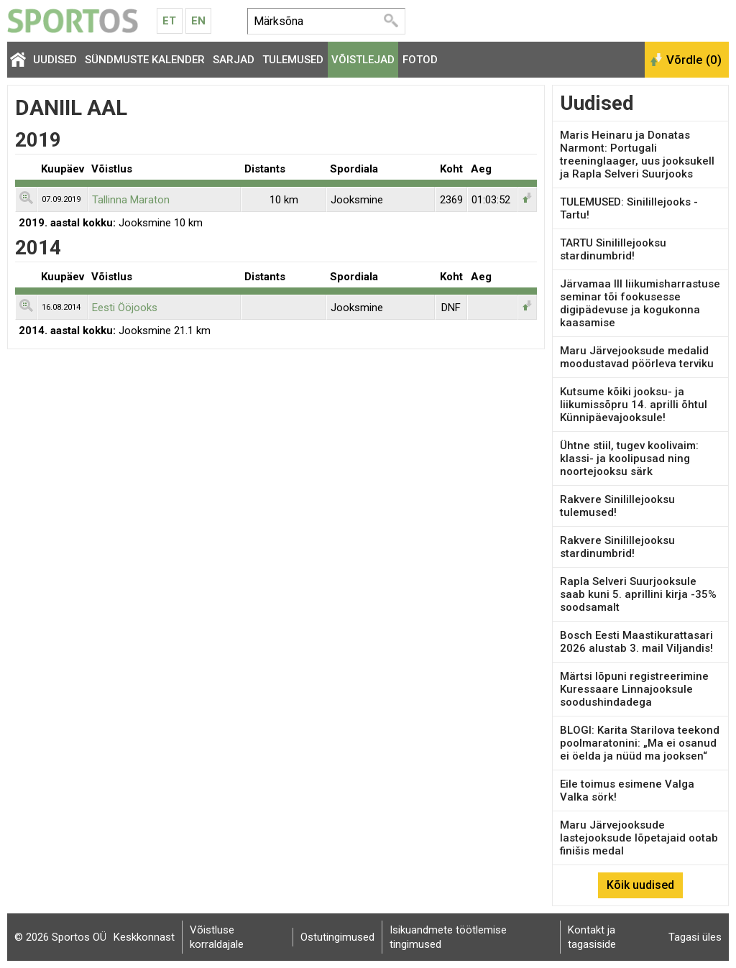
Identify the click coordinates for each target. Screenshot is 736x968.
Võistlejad (363, 59)
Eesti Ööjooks (124, 307)
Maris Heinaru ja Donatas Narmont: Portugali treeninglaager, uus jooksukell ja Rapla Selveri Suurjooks (637, 154)
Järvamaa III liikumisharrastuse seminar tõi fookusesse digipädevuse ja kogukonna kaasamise (640, 303)
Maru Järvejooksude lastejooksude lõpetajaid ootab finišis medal (639, 838)
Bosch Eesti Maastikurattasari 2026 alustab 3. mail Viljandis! (636, 642)
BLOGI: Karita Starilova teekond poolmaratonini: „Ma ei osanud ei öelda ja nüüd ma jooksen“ (639, 743)
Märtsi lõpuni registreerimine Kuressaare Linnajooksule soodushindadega (634, 689)
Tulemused (292, 59)
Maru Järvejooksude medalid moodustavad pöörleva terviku (637, 357)
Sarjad (233, 59)
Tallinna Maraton (131, 199)
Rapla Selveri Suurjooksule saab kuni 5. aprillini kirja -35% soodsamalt (638, 594)
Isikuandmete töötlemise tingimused (448, 937)
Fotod (420, 59)
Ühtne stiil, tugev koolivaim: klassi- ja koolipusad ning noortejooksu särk (629, 458)
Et (169, 20)
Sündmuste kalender (145, 59)
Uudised (55, 59)
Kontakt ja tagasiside (592, 937)
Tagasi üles (695, 937)
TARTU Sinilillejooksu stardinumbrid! (613, 249)
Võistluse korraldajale (217, 937)
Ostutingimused (337, 937)
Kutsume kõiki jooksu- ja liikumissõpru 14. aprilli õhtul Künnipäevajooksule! (633, 404)
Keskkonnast (144, 937)
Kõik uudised (640, 885)
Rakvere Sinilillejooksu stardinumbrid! (617, 547)
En (198, 20)
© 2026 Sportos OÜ (60, 937)
